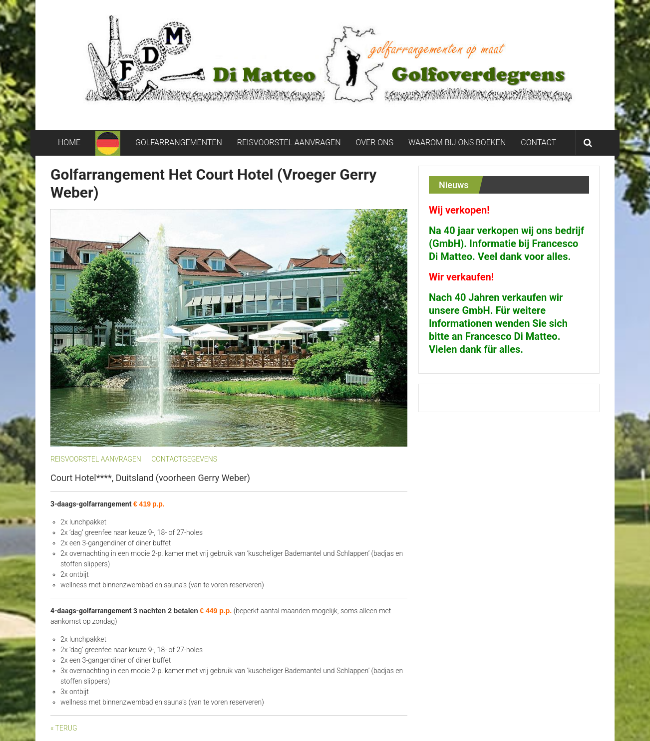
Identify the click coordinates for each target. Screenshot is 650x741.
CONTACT (538, 142)
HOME (69, 142)
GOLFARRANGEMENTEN (178, 142)
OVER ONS (374, 142)
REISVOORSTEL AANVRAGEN (289, 142)
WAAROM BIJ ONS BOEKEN (457, 142)
